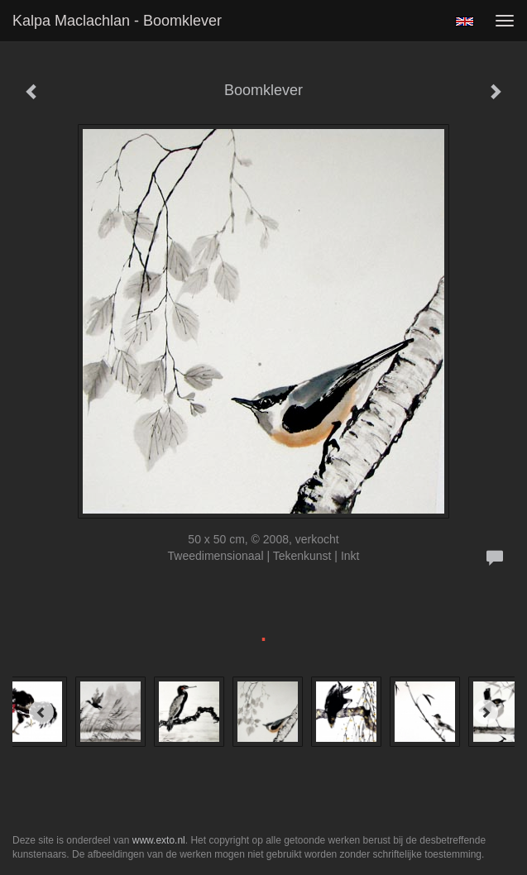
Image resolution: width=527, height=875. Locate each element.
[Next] (485, 712)
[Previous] (41, 712)
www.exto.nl (158, 840)
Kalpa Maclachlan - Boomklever (117, 20)
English (464, 21)
